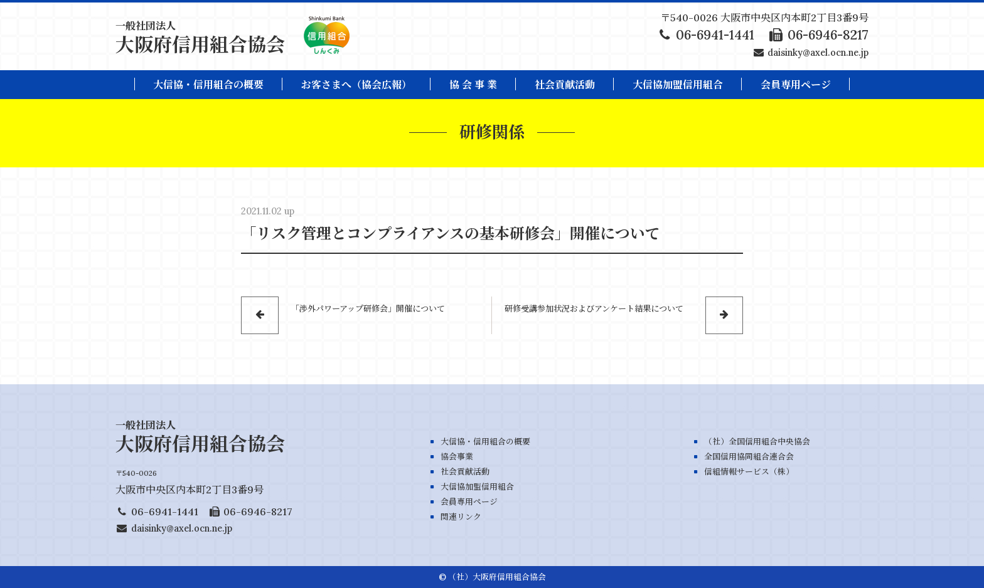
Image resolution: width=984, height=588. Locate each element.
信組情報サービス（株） (749, 471)
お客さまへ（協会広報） (356, 84)
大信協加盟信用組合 (678, 84)
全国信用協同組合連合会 (749, 456)
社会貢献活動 (565, 84)
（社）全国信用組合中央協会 (757, 441)
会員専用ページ (469, 501)
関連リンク (461, 517)
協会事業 (457, 456)
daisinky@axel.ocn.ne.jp (818, 52)
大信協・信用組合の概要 (208, 84)
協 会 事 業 (473, 84)
